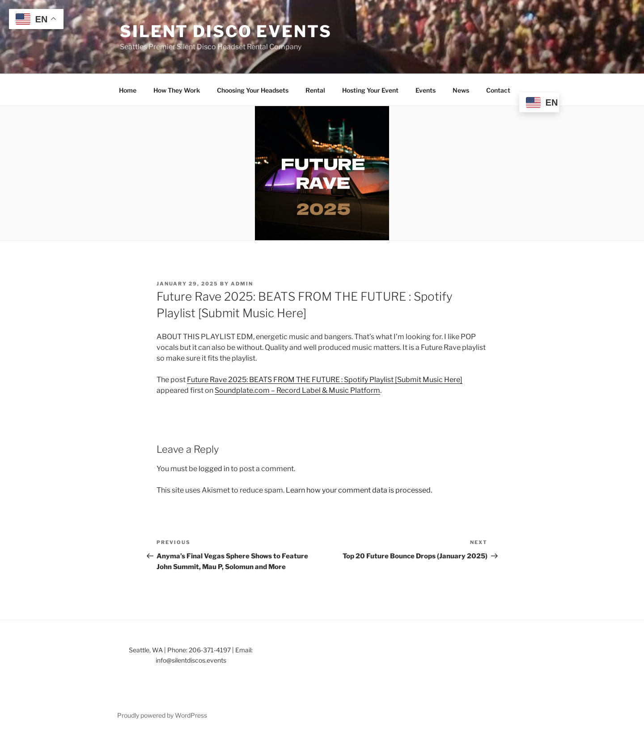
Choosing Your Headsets (252, 90)
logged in (214, 468)
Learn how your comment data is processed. (359, 490)
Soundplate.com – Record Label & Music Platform (297, 390)
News (461, 90)
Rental (315, 90)
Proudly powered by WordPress (162, 715)
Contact (498, 90)
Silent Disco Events (226, 31)
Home (127, 90)
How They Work (176, 90)
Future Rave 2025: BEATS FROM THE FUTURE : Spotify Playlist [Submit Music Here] (324, 379)
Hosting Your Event (370, 90)
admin (242, 284)
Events (425, 90)
